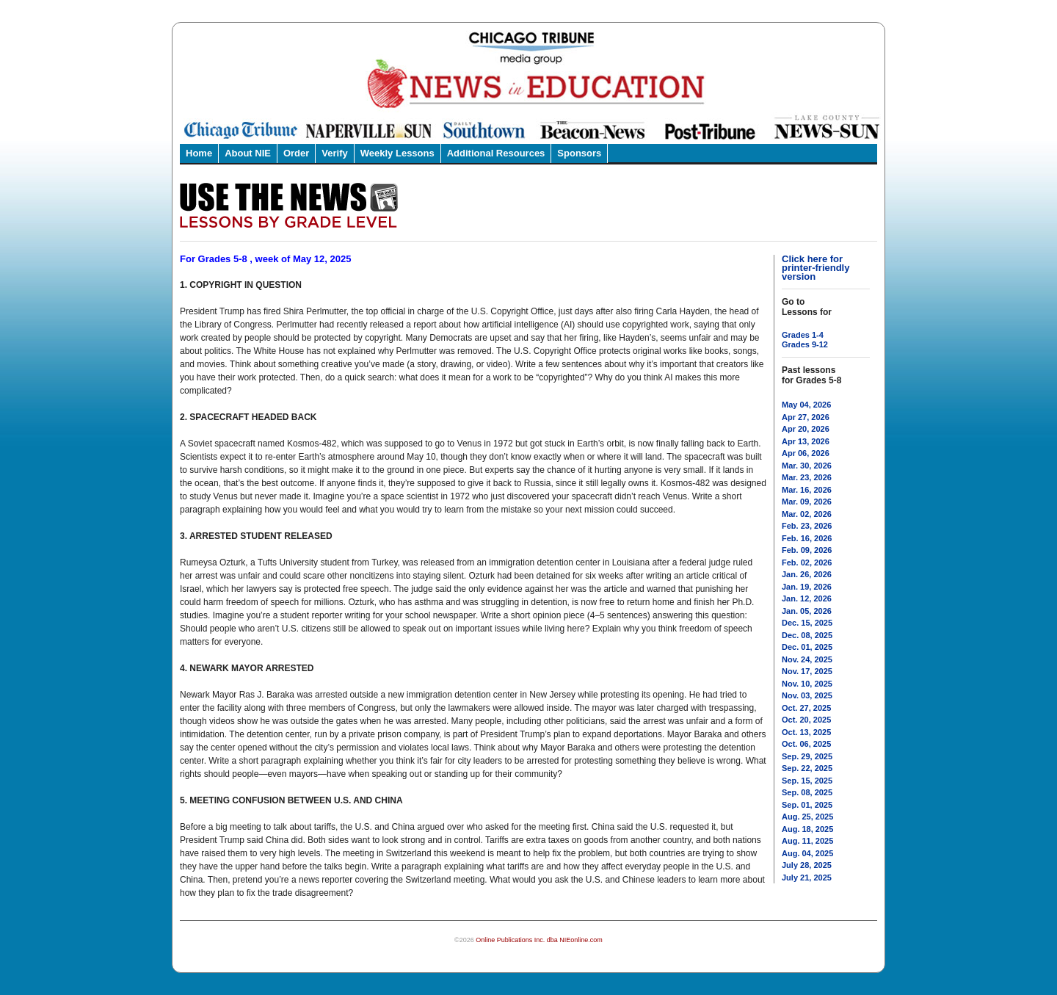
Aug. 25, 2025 (807, 816)
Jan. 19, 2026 (807, 586)
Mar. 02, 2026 (807, 514)
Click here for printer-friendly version (815, 267)
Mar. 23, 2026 (807, 477)
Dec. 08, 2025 (807, 635)
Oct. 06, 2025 (806, 743)
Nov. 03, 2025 (807, 695)
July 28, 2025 (807, 865)
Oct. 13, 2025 (806, 732)
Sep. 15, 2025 (807, 780)
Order (296, 153)
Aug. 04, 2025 (807, 853)
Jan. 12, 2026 (807, 598)
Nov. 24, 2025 (807, 659)
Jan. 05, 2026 (807, 611)
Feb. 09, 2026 (807, 550)
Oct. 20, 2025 (806, 719)
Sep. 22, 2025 (807, 768)
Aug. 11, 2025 (807, 840)
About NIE (248, 153)
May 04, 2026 (806, 404)
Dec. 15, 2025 (807, 622)
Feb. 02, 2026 (807, 562)
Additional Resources (496, 153)
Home (199, 153)
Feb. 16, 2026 (807, 538)
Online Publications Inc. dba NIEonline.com (539, 940)
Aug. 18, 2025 (807, 829)
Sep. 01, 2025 (807, 804)
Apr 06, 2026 (805, 453)
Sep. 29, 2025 (807, 756)
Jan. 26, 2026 (807, 574)
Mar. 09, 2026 (807, 501)
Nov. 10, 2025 (807, 683)
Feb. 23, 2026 (807, 525)
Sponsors (579, 153)
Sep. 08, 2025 (807, 792)
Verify (334, 153)
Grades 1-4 (803, 334)
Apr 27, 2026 (805, 417)
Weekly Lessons (397, 153)
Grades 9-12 (805, 344)
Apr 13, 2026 (805, 441)
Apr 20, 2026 (805, 428)
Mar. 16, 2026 (807, 489)
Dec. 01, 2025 (807, 647)
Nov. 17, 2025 (807, 671)
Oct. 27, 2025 (806, 707)
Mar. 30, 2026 (807, 465)
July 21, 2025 (807, 877)
